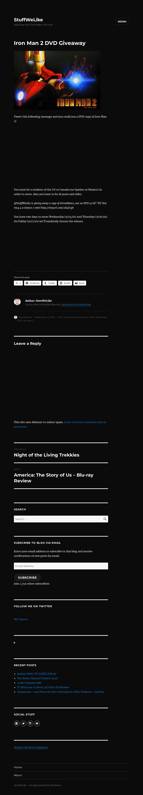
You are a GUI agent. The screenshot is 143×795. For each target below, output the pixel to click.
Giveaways (69, 317)
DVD (60, 317)
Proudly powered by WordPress (45, 785)
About (18, 775)
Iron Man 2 (28, 320)
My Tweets (21, 619)
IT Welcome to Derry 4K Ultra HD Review (43, 687)
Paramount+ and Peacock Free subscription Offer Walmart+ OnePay (60, 691)
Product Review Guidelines (31, 747)
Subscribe (27, 577)
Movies (79, 317)
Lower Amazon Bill (29, 682)
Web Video (101, 317)
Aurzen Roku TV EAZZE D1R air (36, 673)
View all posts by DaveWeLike (76, 304)
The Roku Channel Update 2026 (37, 678)
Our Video (89, 317)
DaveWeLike (25, 317)
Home (18, 767)
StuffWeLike (28, 19)
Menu (122, 21)
